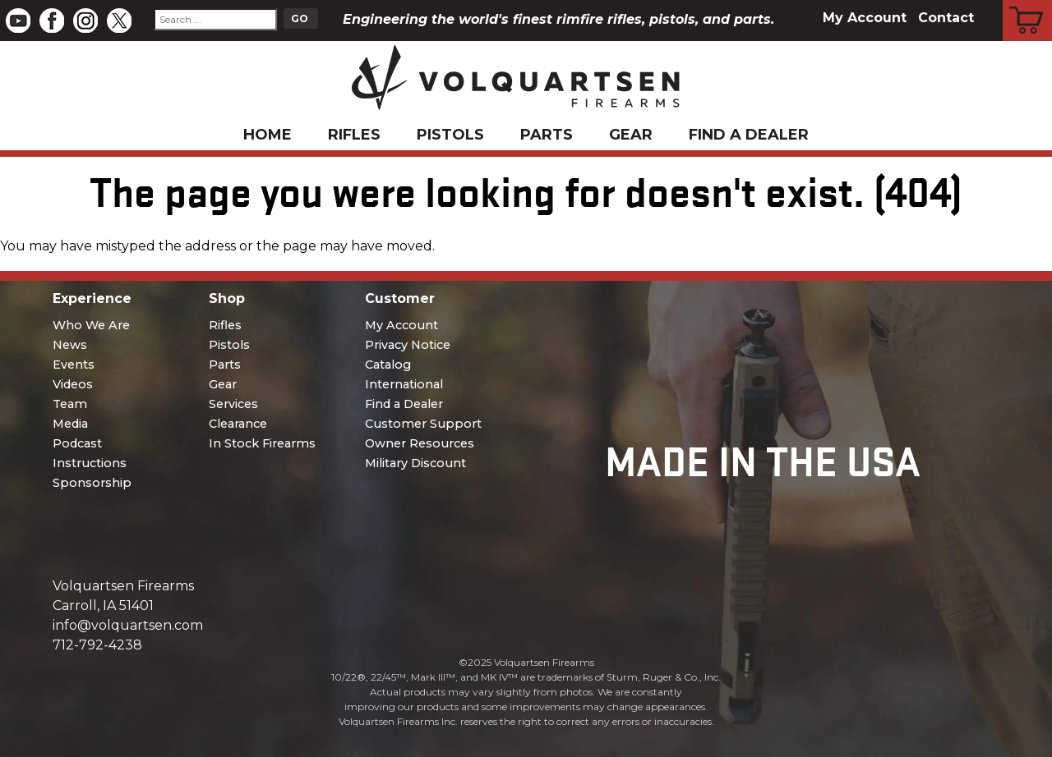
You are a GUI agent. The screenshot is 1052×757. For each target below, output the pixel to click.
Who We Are (91, 325)
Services (233, 404)
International (404, 384)
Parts (546, 135)
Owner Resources (419, 443)
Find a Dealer (749, 135)
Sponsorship (92, 482)
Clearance (238, 423)
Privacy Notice (407, 344)
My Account (865, 17)
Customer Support (423, 423)
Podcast (77, 443)
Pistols (450, 135)
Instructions (90, 463)
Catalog (388, 364)
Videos (73, 384)
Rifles (354, 135)
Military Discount (415, 463)
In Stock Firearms (262, 443)
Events (74, 364)
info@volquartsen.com (128, 625)
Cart (1028, 2)
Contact (946, 17)
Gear (631, 135)
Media (70, 423)
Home (267, 135)
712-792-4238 (97, 645)
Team (70, 404)
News (70, 344)
